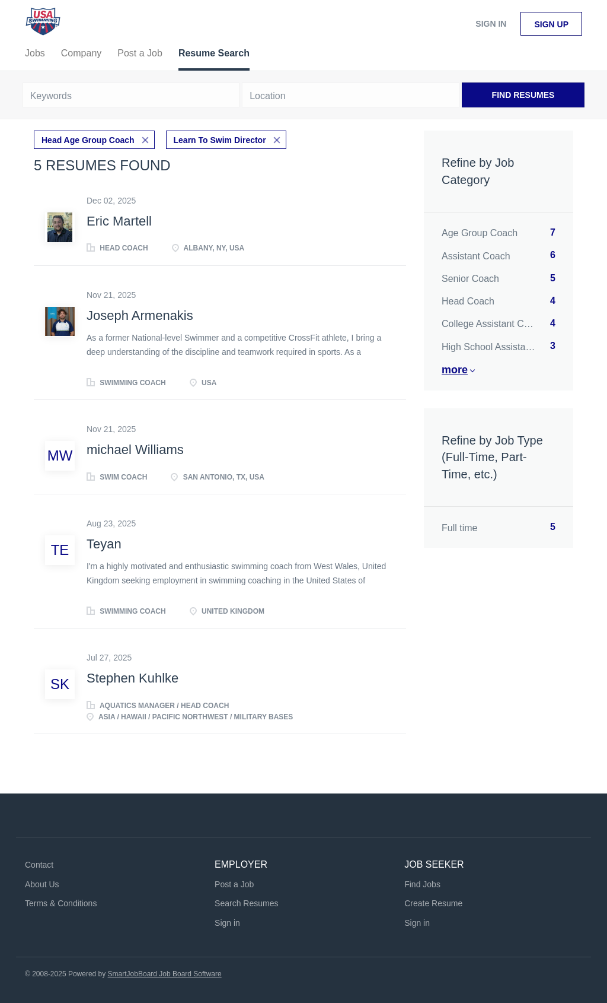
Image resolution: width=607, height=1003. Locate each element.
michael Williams (135, 449)
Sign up (551, 24)
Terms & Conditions (61, 903)
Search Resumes (246, 903)
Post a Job (234, 884)
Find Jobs (422, 884)
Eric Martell (119, 221)
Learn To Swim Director (220, 140)
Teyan (104, 544)
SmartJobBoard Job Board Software (165, 974)
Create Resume (433, 903)
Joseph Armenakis (140, 315)
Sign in (490, 23)
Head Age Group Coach (88, 140)
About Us (42, 884)
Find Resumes (523, 95)
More (455, 370)
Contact (39, 864)
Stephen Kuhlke (132, 678)
